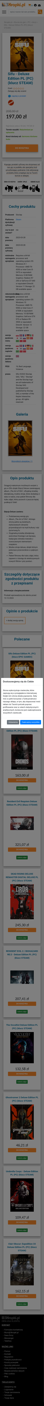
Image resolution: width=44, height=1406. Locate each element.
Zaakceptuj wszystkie (31, 722)
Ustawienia (13, 722)
